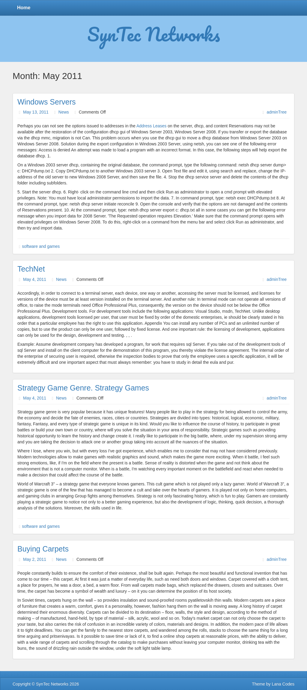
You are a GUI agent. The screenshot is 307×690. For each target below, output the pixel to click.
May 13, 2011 (36, 112)
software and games (41, 246)
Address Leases (151, 125)
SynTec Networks (153, 34)
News (63, 112)
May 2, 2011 (34, 559)
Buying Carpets (43, 549)
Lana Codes (283, 684)
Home (23, 7)
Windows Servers (46, 102)
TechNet (31, 269)
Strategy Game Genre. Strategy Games (83, 388)
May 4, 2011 (34, 279)
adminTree (277, 112)
